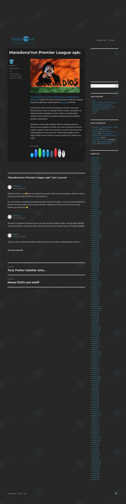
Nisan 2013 (95, 385)
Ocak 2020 (95, 224)
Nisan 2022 (95, 172)
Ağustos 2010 (96, 436)
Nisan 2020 (95, 218)
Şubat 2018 (95, 269)
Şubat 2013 (95, 389)
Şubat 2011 (95, 424)
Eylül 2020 (95, 209)
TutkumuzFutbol (106, 133)
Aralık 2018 (95, 251)
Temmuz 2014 (96, 354)
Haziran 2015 (96, 331)
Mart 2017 (95, 292)
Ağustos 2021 (96, 189)
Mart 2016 (95, 317)
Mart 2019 (95, 244)
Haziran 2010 (96, 440)
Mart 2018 (95, 267)
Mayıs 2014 (95, 358)
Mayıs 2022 (96, 170)
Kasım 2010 (96, 430)
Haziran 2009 (96, 465)
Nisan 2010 (95, 444)
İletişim (112, 40)
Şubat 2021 (95, 201)
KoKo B (16, 234)
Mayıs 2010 (95, 442)
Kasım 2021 (96, 182)
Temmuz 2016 (96, 308)
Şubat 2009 (95, 473)
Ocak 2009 (95, 475)
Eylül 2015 (95, 325)
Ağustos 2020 (96, 211)
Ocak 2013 (95, 391)
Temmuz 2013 (96, 378)
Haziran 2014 (96, 356)
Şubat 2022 (95, 176)
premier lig (12, 78)
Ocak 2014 (95, 366)
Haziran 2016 (96, 310)
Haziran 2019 (96, 238)
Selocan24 (17, 186)
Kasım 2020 (96, 205)
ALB (10, 71)
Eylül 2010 (95, 434)
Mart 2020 (95, 220)
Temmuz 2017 (96, 284)
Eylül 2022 (95, 162)
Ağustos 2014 (96, 352)
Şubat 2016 (95, 319)
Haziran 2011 (96, 415)
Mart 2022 (95, 174)
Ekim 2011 (95, 409)
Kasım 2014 (96, 345)
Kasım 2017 (96, 275)
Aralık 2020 (96, 203)
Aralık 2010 (95, 428)
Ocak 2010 (95, 451)
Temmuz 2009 (96, 463)
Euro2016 (12, 74)
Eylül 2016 (95, 304)
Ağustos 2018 (96, 259)
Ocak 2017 (95, 296)
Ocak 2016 (95, 321)
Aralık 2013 (95, 368)
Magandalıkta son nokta (99, 139)
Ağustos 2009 (96, 461)
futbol (17, 74)
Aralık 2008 (96, 477)
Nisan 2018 (95, 265)
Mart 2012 (95, 399)
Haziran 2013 (96, 380)
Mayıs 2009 (96, 467)
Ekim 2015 (95, 323)
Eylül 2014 (95, 350)
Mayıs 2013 (95, 382)
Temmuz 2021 (96, 191)
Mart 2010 (95, 446)
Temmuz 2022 (96, 166)
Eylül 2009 (95, 459)
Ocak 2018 (95, 271)
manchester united (15, 76)
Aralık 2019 (95, 226)
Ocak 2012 (95, 403)
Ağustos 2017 (96, 281)
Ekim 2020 (95, 207)
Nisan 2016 (95, 314)
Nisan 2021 (95, 197)
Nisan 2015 (95, 335)
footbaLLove (11, 493)
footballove (12, 65)
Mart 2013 (95, 387)
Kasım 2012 (96, 395)
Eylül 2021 (95, 187)
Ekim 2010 (95, 432)
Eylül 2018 (95, 257)
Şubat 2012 (95, 401)
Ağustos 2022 (96, 164)
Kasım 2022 (96, 158)
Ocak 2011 (95, 426)
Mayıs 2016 (95, 312)
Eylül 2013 (95, 374)
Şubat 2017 (95, 294)
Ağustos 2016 (96, 306)
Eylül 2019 (95, 232)
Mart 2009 (95, 471)
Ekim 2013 (95, 372)
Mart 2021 (95, 199)
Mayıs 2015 (95, 333)
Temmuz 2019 (96, 236)
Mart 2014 (95, 362)
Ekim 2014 (95, 347)
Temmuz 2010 (96, 438)
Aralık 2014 (95, 343)
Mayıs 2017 (95, 288)
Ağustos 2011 (96, 411)
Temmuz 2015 (96, 329)
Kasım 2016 (96, 300)
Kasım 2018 (96, 253)
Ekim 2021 (95, 185)
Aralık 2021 (95, 180)
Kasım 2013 (95, 370)
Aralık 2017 (95, 273)
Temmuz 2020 (96, 213)
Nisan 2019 (95, 242)
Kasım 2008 (96, 479)
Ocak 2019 (95, 248)
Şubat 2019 (95, 246)
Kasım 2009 (96, 455)
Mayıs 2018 (95, 263)
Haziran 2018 (96, 261)
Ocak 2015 (95, 341)
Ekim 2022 (95, 160)
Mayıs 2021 (95, 195)
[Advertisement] (63, 19)
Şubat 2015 (95, 339)
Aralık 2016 (95, 298)
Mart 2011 (95, 422)
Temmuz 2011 (96, 413)
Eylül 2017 (95, 279)
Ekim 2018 (95, 255)
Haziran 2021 (96, 193)
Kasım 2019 (96, 228)
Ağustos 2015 (96, 327)
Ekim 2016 (95, 302)
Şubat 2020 (95, 222)
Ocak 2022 (95, 178)
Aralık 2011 (95, 405)
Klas (93, 101)
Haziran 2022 (96, 168)
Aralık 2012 (95, 393)
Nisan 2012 (95, 397)
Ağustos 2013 (96, 376)
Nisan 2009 (96, 469)
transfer (19, 78)
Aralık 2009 (96, 453)
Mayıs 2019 (95, 240)
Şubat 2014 (95, 364)
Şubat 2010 (95, 448)
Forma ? (94, 113)
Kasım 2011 (95, 407)
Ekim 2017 (95, 277)
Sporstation (105, 129)
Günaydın (95, 111)
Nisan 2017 (95, 290)
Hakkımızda (101, 40)
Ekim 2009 (95, 457)
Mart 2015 (95, 337)
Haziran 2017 (96, 286)
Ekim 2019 (95, 230)
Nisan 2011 (95, 420)
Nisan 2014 (95, 360)
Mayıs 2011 (95, 418)
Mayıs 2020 (96, 215)
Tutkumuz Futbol (105, 144)
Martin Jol (64, 102)
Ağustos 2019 (96, 234)
